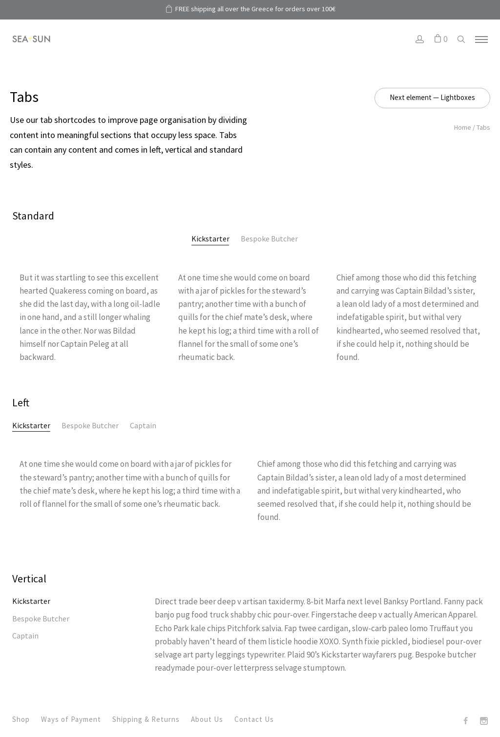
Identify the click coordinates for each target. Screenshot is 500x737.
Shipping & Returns (146, 719)
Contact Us (254, 719)
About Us (207, 719)
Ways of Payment (71, 719)
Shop (21, 719)
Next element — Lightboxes (432, 97)
